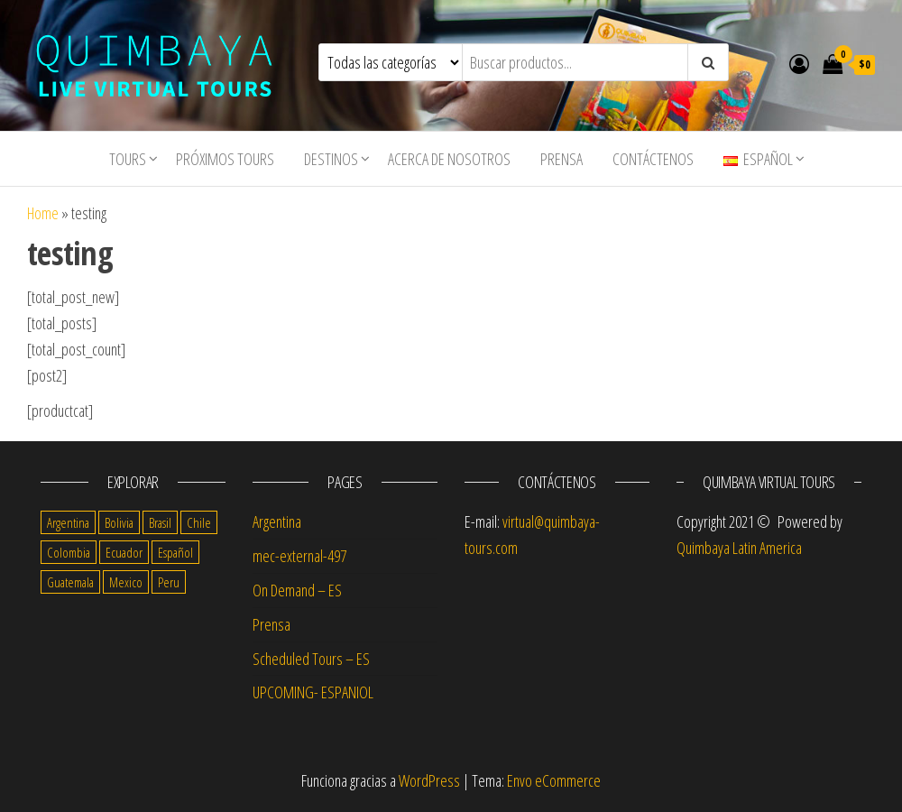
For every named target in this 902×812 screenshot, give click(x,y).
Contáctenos (653, 159)
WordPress (429, 780)
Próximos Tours (225, 159)
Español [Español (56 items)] (175, 552)
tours (127, 159)
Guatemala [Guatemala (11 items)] (70, 582)
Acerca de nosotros (449, 159)
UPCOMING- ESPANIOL (313, 692)
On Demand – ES (297, 590)
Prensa (561, 159)
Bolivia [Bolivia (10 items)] (119, 522)
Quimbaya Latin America (739, 547)
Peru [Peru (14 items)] (168, 582)
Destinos (331, 159)
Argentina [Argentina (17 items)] (68, 522)
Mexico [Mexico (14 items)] (126, 582)
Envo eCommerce (554, 780)
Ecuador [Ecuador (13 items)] (124, 552)
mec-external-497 (299, 556)
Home (43, 213)
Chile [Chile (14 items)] (199, 522)
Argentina (277, 521)
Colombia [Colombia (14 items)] (68, 552)
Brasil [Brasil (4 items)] (160, 522)
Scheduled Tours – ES (311, 658)
